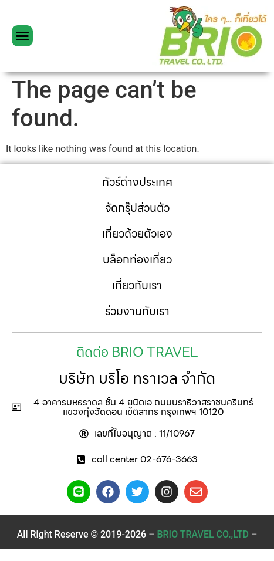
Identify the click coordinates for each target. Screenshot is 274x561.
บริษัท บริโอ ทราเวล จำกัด (137, 378)
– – (202, 534)
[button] (22, 35)
